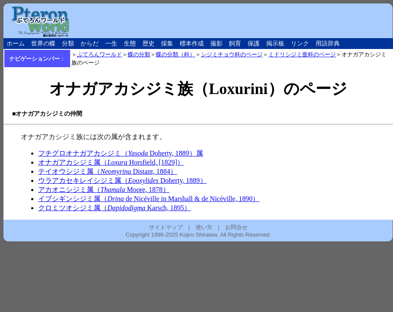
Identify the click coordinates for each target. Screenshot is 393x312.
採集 (167, 43)
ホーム (15, 43)
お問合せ (236, 227)
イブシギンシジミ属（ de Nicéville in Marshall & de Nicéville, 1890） (148, 198)
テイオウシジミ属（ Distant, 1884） (107, 171)
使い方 (204, 227)
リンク (300, 43)
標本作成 (192, 43)
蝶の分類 (139, 54)
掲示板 (275, 43)
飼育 (235, 43)
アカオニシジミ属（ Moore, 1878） (104, 189)
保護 (254, 43)
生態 (130, 43)
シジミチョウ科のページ (232, 54)
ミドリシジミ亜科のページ (302, 54)
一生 (111, 43)
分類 (68, 43)
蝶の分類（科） (175, 54)
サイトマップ (166, 227)
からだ (90, 43)
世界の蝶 (43, 43)
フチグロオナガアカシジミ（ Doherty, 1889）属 (120, 153)
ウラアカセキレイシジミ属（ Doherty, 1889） (122, 180)
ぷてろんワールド (99, 54)
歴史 (148, 43)
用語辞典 (328, 43)
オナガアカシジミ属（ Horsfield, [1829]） (111, 162)
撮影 (216, 43)
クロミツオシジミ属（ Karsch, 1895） (114, 207)
